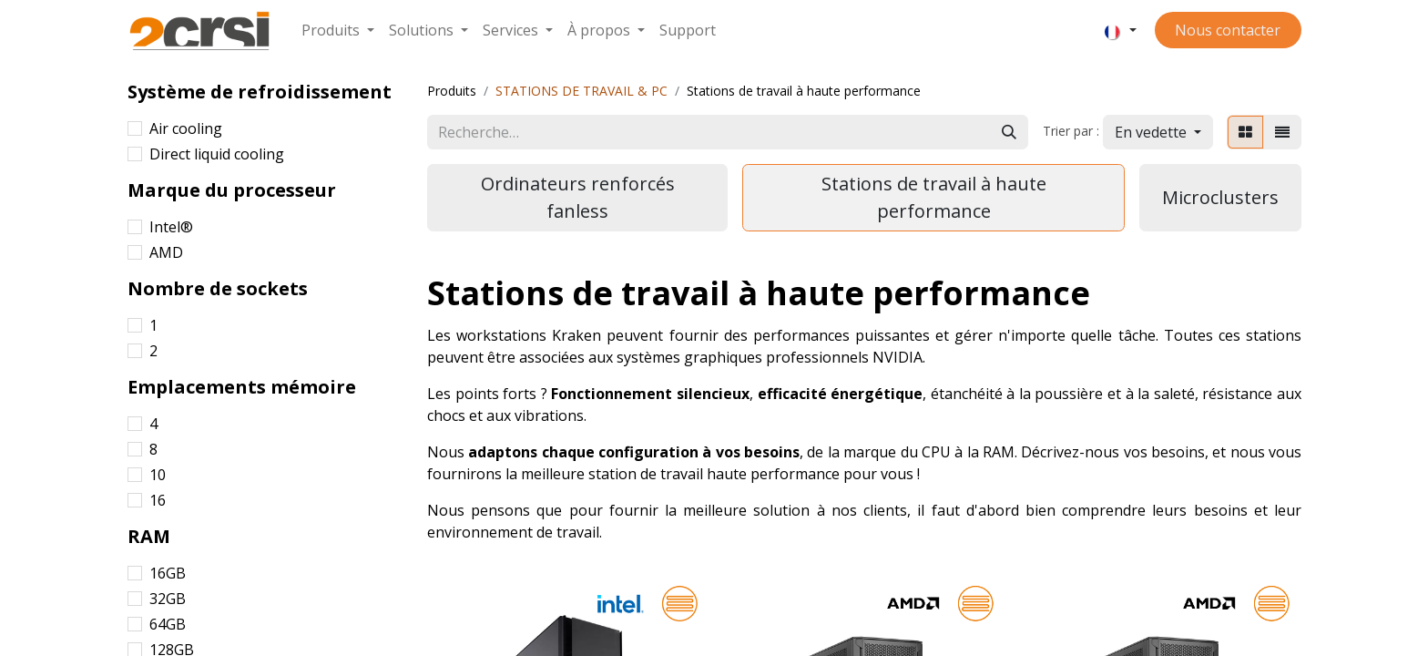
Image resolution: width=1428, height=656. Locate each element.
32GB (167, 599)
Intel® (171, 227)
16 (157, 500)
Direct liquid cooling (216, 154)
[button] (1158, 132)
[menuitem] (338, 30)
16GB (167, 573)
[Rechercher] (1009, 132)
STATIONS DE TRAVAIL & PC (581, 90)
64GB (167, 624)
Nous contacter (1227, 30)
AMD (166, 252)
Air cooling (185, 128)
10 (157, 475)
